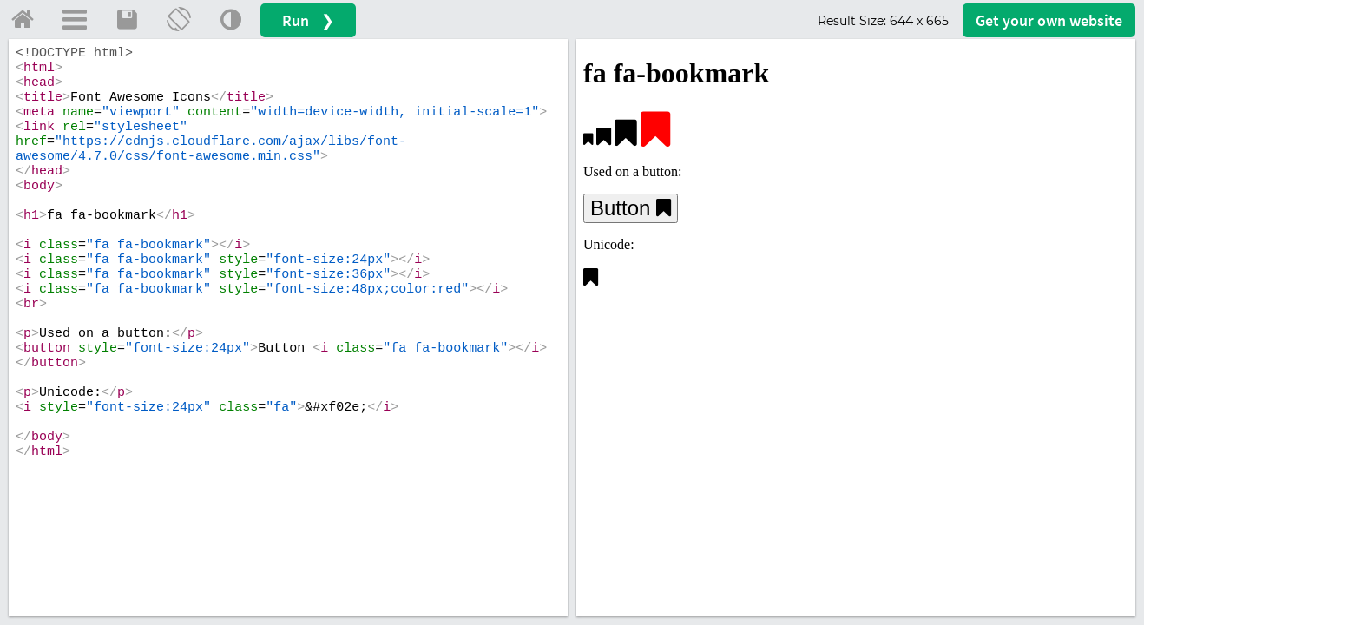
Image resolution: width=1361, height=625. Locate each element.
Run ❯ (308, 20)
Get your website (1049, 20)
